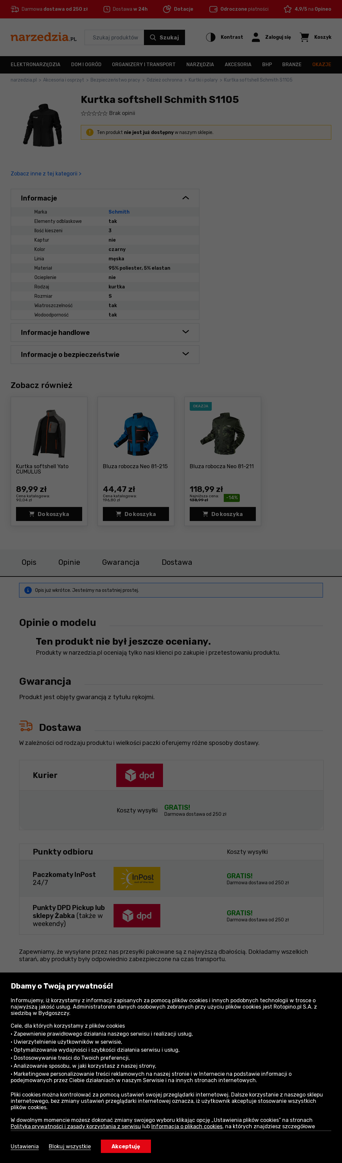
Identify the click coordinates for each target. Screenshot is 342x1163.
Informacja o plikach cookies (186, 1126)
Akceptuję (126, 1146)
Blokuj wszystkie (70, 1146)
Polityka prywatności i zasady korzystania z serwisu (76, 1126)
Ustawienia (25, 1146)
